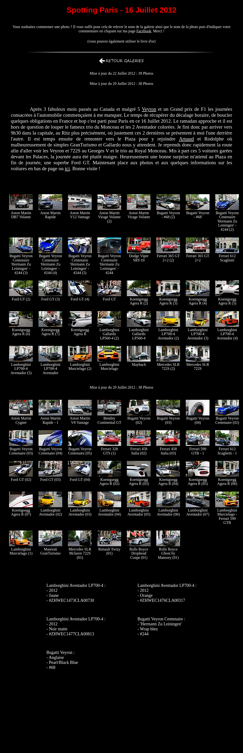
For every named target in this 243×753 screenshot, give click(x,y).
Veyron (149, 109)
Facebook (143, 31)
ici (67, 168)
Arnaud (186, 139)
